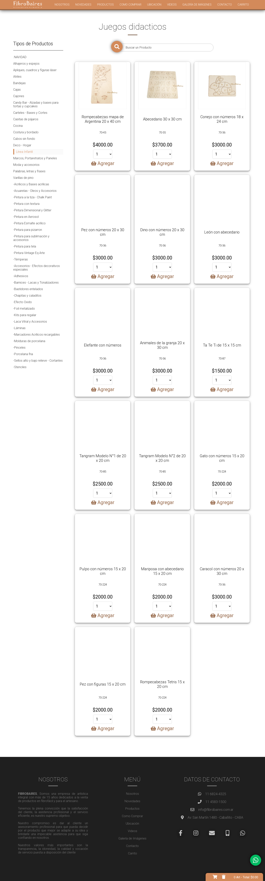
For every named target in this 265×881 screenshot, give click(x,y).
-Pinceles (19, 347)
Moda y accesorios (26, 165)
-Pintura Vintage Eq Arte (29, 253)
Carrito (243, 4)
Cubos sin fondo (24, 139)
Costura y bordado (26, 132)
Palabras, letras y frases (29, 171)
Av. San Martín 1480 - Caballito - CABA (215, 817)
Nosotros (62, 4)
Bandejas (19, 83)
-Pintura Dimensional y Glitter (32, 210)
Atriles (17, 76)
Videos (172, 4)
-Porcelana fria (23, 354)
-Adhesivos (20, 276)
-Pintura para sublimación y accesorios (31, 238)
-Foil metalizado (24, 308)
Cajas (17, 89)
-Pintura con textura (26, 204)
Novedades (83, 4)
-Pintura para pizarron (27, 230)
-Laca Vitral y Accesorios (30, 321)
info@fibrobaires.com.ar (215, 810)
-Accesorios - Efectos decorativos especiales (36, 267)
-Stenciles (19, 367)
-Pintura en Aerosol (26, 217)
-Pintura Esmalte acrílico (29, 223)
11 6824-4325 (215, 794)
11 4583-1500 (215, 802)
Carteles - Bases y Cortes (30, 113)
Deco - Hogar (22, 145)
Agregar (102, 163)
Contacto (224, 4)
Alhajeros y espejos (26, 63)
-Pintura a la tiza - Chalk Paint (32, 197)
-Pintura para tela (24, 246)
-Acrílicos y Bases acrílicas (31, 184)
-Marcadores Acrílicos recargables (36, 334)
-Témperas (20, 259)
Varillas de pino (23, 178)
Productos (105, 4)
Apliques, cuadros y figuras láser (35, 70)
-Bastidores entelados (28, 289)
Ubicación (154, 4)
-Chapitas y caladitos (27, 295)
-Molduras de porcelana (29, 341)
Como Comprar (130, 4)
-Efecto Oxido (22, 302)
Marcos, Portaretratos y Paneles (35, 158)
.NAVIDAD (19, 57)
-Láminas (19, 328)
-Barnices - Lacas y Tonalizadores (36, 282)
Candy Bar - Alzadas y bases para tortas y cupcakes (35, 104)
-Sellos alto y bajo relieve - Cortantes (38, 360)
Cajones (18, 96)
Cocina (18, 126)
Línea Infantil (24, 152)
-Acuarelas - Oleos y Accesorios (35, 191)
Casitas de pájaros (25, 119)
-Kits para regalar (24, 315)
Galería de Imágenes (197, 4)
